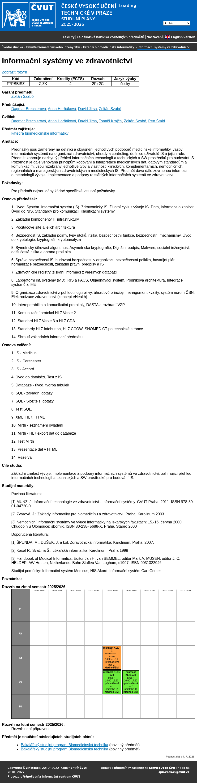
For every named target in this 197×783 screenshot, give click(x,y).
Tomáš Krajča (110, 121)
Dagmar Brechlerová (28, 109)
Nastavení (154, 37)
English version (180, 37)
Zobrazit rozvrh (14, 72)
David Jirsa (87, 109)
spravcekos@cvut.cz (173, 772)
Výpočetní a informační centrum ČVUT (51, 776)
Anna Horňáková (62, 109)
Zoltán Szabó (22, 96)
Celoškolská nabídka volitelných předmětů (110, 37)
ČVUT (84, 767)
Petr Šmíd (156, 121)
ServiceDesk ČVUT (163, 767)
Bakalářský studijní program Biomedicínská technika (64, 745)
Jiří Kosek (33, 767)
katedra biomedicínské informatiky (108, 47)
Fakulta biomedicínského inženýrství (53, 47)
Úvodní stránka (12, 47)
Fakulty (69, 37)
